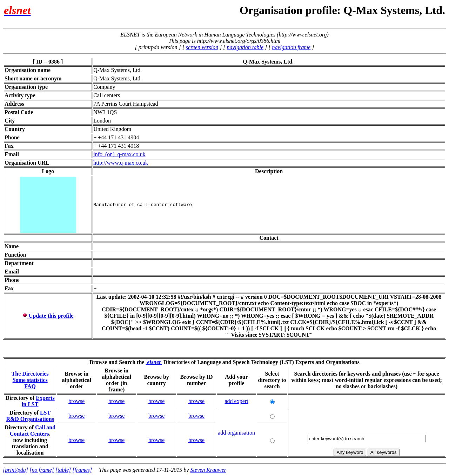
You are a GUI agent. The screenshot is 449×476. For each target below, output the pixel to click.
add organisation (236, 433)
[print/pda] (15, 470)
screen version (202, 47)
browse (76, 401)
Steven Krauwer (208, 470)
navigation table (245, 47)
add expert (236, 401)
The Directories (30, 374)
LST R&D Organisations (30, 416)
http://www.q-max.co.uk (120, 163)
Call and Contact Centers (32, 430)
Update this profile (48, 316)
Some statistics (30, 380)
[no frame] (41, 470)
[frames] (82, 470)
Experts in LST (38, 401)
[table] (63, 470)
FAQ (30, 386)
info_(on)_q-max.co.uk (119, 154)
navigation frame (291, 47)
